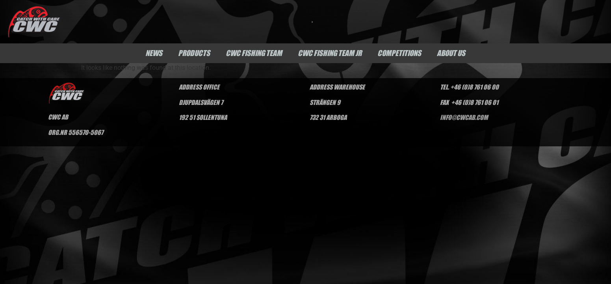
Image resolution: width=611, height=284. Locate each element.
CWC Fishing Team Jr (330, 53)
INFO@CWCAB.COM (464, 117)
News (153, 53)
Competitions (399, 53)
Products (194, 53)
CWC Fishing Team (254, 53)
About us (451, 53)
